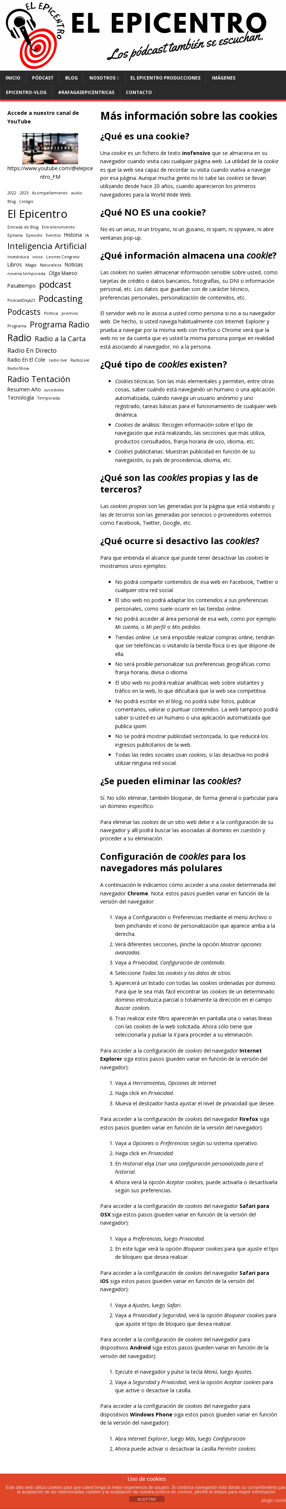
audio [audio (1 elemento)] (76, 193)
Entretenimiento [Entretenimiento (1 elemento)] (58, 227)
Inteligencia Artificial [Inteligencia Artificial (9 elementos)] (47, 245)
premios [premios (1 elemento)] (69, 313)
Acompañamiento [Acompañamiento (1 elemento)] (50, 193)
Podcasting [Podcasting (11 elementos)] (60, 298)
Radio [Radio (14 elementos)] (19, 337)
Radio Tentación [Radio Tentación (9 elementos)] (38, 379)
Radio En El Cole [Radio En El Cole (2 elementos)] (26, 359)
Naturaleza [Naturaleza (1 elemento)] (50, 265)
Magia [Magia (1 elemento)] (30, 265)
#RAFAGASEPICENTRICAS (86, 92)
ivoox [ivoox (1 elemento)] (37, 256)
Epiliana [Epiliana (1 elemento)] (15, 235)
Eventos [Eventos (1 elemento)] (53, 235)
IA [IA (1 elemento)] (87, 235)
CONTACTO (139, 92)
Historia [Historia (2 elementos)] (73, 235)
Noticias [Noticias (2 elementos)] (74, 264)
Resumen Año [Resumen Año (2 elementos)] (24, 389)
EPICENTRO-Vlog (26, 92)
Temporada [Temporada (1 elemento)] (48, 398)
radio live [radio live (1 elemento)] (58, 360)
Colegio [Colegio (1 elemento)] (26, 201)
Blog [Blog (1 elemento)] (11, 201)
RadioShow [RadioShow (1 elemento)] (18, 368)
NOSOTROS (102, 78)
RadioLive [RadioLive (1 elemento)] (79, 360)
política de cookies (173, 1492)
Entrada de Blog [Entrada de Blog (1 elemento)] (22, 227)
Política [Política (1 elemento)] (51, 313)
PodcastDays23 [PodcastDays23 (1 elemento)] (21, 300)
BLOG (71, 78)
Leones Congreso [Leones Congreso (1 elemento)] (63, 256)
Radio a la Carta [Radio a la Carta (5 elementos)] (60, 338)
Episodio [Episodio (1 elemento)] (34, 235)
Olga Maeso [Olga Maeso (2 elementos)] (63, 273)
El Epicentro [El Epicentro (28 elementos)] (37, 213)
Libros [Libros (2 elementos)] (14, 264)
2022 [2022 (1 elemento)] (11, 193)
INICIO (13, 78)
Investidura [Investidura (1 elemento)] (18, 256)
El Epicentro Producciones (165, 78)
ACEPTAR (146, 1499)
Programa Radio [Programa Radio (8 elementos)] (59, 324)
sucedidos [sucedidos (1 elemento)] (54, 389)
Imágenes (223, 78)
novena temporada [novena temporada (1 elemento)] (26, 273)
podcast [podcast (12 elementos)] (55, 284)
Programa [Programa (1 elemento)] (16, 326)
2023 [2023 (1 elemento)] (24, 193)
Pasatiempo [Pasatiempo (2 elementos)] (21, 285)
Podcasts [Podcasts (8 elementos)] (24, 311)
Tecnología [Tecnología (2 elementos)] (20, 397)
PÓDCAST (43, 78)
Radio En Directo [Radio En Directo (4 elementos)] (32, 350)
